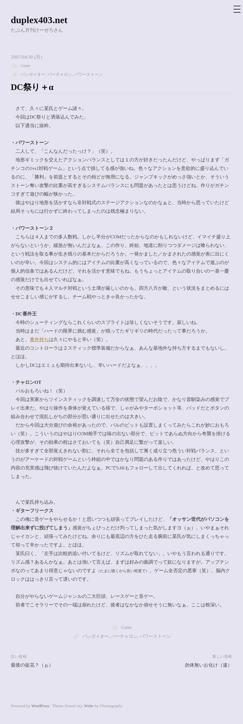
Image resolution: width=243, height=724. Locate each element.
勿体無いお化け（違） (208, 665)
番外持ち (39, 339)
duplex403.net (39, 20)
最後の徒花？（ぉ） (32, 665)
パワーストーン (88, 74)
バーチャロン (59, 74)
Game (25, 65)
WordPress (40, 705)
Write (88, 705)
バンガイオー (33, 74)
